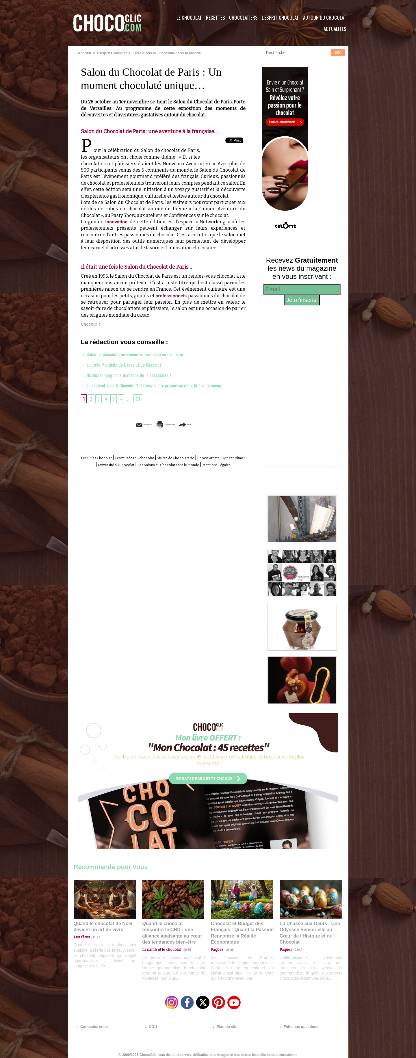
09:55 (182, 941)
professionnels (176, 295)
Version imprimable (171, 424)
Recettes (215, 17)
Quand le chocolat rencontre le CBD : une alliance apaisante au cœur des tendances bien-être (172, 929)
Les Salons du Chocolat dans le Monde (162, 53)
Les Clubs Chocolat (101, 457)
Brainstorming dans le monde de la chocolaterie (130, 374)
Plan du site (224, 1023)
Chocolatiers (243, 17)
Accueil (84, 53)
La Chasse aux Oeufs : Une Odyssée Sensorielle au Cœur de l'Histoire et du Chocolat (308, 929)
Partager (216, 424)
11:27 (93, 936)
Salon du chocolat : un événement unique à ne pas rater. (138, 353)
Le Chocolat (189, 17)
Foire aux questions (296, 1023)
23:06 (228, 947)
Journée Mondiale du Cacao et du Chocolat (125, 364)
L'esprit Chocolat (280, 17)
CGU (150, 1023)
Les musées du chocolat (150, 457)
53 (139, 398)
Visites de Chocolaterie (204, 457)
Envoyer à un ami (119, 424)
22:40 (296, 941)
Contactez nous (91, 1023)
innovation (118, 221)
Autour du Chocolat (324, 17)
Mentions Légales (180, 470)
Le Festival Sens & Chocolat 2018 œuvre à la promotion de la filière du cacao (158, 385)
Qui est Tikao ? (119, 463)
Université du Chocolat (163, 463)
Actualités (335, 28)
